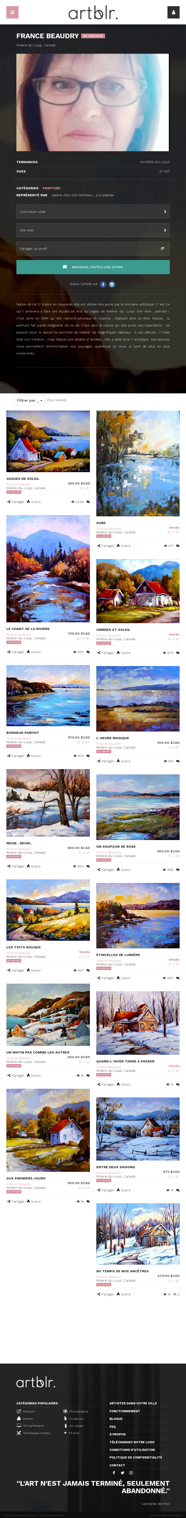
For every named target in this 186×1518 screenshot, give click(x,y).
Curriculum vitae (32, 212)
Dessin (25, 1418)
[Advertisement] (93, 1331)
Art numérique (30, 1425)
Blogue (116, 1419)
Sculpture (74, 1418)
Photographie (75, 1411)
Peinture (26, 1411)
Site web (27, 230)
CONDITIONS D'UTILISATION (132, 1450)
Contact (117, 1465)
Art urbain (73, 1425)
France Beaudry (18, 484)
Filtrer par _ (29, 400)
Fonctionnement (125, 1411)
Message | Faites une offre (93, 267)
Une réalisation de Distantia (166, 1515)
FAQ (113, 1427)
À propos (118, 1434)
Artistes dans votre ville (133, 1403)
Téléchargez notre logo (132, 1442)
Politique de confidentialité (136, 1457)
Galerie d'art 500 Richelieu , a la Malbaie (83, 195)
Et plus (71, 1433)
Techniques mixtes (33, 1433)
